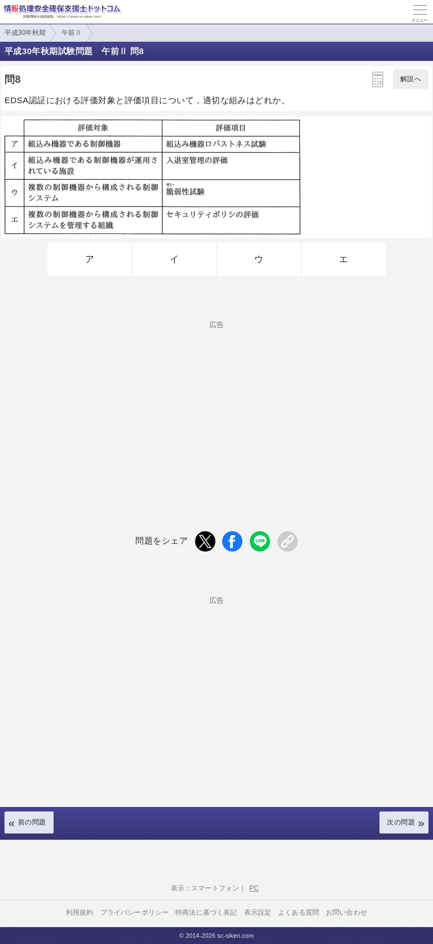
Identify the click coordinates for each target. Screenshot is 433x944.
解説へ (410, 79)
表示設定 (258, 912)
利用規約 (80, 912)
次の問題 (401, 822)
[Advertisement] (216, 407)
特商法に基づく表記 (206, 912)
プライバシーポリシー (134, 912)
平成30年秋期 (25, 33)
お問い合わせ (346, 912)
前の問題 (32, 822)
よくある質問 (298, 912)
